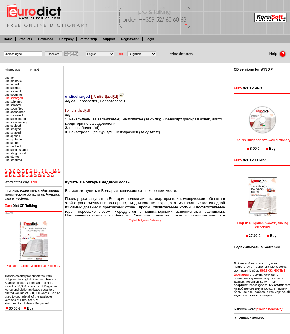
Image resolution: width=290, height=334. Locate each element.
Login (149, 39)
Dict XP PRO (248, 88)
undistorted (12, 156)
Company (66, 39)
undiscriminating (16, 122)
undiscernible (14, 91)
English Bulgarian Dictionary (145, 220)
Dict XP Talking (21, 206)
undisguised (13, 125)
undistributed (13, 160)
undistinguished (15, 153)
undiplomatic (13, 81)
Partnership (88, 39)
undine (9, 77)
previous (14, 69)
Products (25, 39)
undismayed (13, 129)
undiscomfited (14, 108)
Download (45, 39)
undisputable (13, 139)
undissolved (13, 146)
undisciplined (13, 101)
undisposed (12, 136)
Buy (30, 308)
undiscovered (14, 115)
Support (109, 39)
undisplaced (13, 132)
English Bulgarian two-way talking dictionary (262, 221)
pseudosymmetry (269, 309)
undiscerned (13, 87)
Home (8, 39)
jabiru (34, 182)
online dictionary (181, 54)
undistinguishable (16, 149)
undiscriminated (15, 118)
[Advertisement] (145, 76)
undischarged (14, 98)
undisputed (12, 142)
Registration (130, 39)
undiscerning (13, 94)
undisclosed (13, 105)
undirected (12, 84)
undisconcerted (15, 112)
